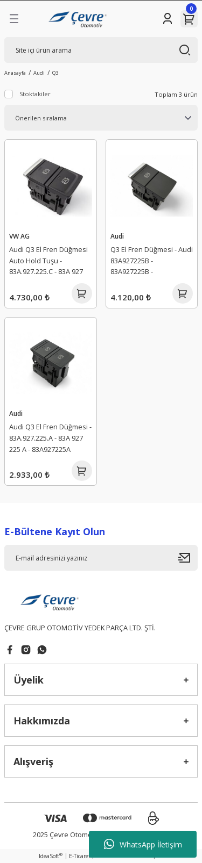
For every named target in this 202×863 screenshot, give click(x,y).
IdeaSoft (50, 856)
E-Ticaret (79, 856)
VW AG (19, 236)
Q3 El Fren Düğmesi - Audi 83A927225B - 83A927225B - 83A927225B (151, 262)
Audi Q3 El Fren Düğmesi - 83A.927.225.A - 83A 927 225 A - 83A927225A (50, 438)
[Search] (101, 50)
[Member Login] (167, 18)
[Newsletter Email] (101, 558)
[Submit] (188, 558)
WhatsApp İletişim (143, 844)
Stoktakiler (35, 94)
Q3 (55, 72)
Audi (117, 236)
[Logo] (79, 18)
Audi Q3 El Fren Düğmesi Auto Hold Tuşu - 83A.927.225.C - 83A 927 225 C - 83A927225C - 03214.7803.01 (48, 262)
